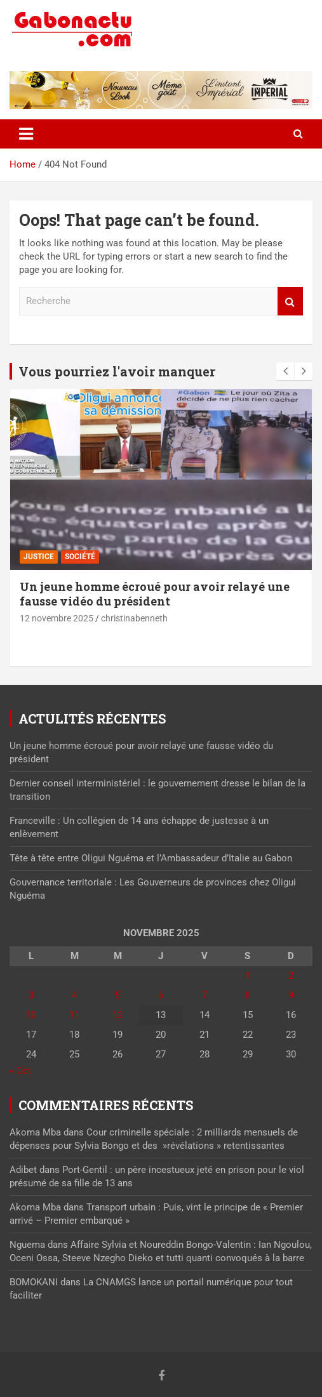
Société (80, 556)
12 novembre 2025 (56, 618)
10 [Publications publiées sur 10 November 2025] (31, 1015)
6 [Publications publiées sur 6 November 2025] (160, 995)
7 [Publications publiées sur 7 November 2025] (204, 995)
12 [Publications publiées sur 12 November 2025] (117, 1015)
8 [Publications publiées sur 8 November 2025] (247, 995)
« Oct (20, 1070)
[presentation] (285, 371)
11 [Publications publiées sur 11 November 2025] (74, 1015)
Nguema (27, 1244)
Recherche (290, 301)
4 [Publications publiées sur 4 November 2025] (74, 995)
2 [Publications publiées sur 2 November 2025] (290, 975)
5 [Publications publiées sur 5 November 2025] (117, 995)
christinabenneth (134, 618)
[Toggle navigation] (26, 134)
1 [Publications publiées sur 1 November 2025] (247, 975)
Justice (38, 556)
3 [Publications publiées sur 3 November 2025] (31, 995)
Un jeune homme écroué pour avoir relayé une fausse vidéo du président (155, 594)
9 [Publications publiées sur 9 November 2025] (290, 995)
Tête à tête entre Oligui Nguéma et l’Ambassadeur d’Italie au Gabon (151, 858)
